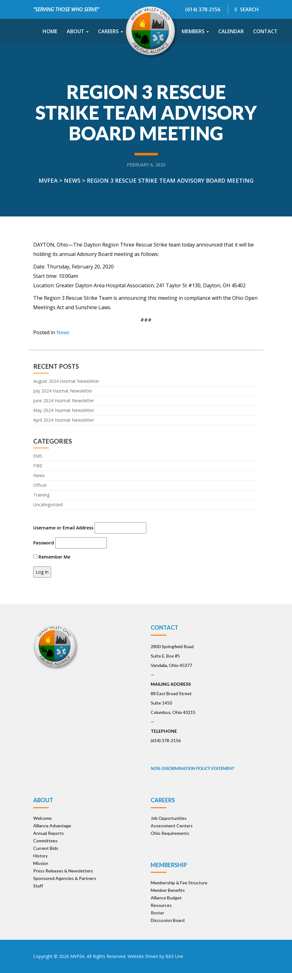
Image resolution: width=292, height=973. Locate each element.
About (78, 31)
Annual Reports (48, 833)
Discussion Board (168, 920)
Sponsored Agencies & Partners (64, 878)
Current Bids (45, 848)
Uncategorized (48, 504)
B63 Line (174, 956)
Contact (265, 31)
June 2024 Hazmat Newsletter (63, 400)
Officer (40, 485)
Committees (45, 840)
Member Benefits (168, 890)
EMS (37, 456)
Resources (161, 905)
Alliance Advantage (52, 825)
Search (246, 9)
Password (43, 543)
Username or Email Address (63, 528)
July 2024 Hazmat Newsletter (62, 391)
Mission (40, 863)
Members (195, 31)
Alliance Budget (166, 897)
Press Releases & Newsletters (63, 870)
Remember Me (51, 557)
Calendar (231, 31)
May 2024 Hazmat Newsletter (63, 410)
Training (41, 495)
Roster (157, 912)
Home (50, 31)
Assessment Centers (172, 825)
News (63, 332)
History (40, 855)
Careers (110, 31)
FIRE (37, 466)
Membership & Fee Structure (179, 882)
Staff (38, 885)
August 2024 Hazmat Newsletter (66, 381)
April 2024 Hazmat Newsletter (63, 420)
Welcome (42, 818)
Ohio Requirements (170, 833)
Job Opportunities (169, 818)
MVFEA (77, 956)
